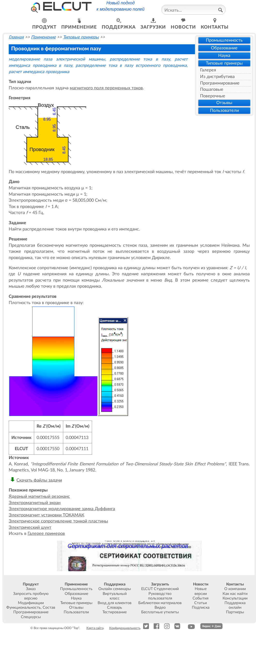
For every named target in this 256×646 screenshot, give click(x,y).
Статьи (200, 603)
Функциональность (23, 607)
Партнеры (235, 612)
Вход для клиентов (115, 603)
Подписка (200, 607)
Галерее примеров (46, 533)
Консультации (235, 598)
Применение (43, 37)
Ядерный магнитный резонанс (39, 496)
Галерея (208, 70)
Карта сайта (94, 628)
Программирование (220, 83)
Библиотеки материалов (160, 603)
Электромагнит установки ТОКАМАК (46, 515)
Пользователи (224, 110)
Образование (224, 48)
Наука (224, 56)
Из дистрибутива (217, 77)
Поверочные (212, 96)
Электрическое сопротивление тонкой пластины (58, 521)
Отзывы (224, 103)
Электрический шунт (30, 527)
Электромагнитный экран (35, 503)
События (201, 598)
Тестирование (114, 612)
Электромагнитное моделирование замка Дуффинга (62, 509)
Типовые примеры (224, 63)
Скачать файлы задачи (39, 480)
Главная (16, 37)
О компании (235, 589)
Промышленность (224, 40)
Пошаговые (211, 89)
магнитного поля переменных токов (106, 88)
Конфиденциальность (124, 628)
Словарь (114, 607)
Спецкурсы (31, 617)
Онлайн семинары (114, 589)
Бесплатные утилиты (160, 612)
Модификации (31, 603)
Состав (49, 607)
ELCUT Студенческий (160, 589)
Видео (160, 607)
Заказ (31, 589)
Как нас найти (235, 594)
